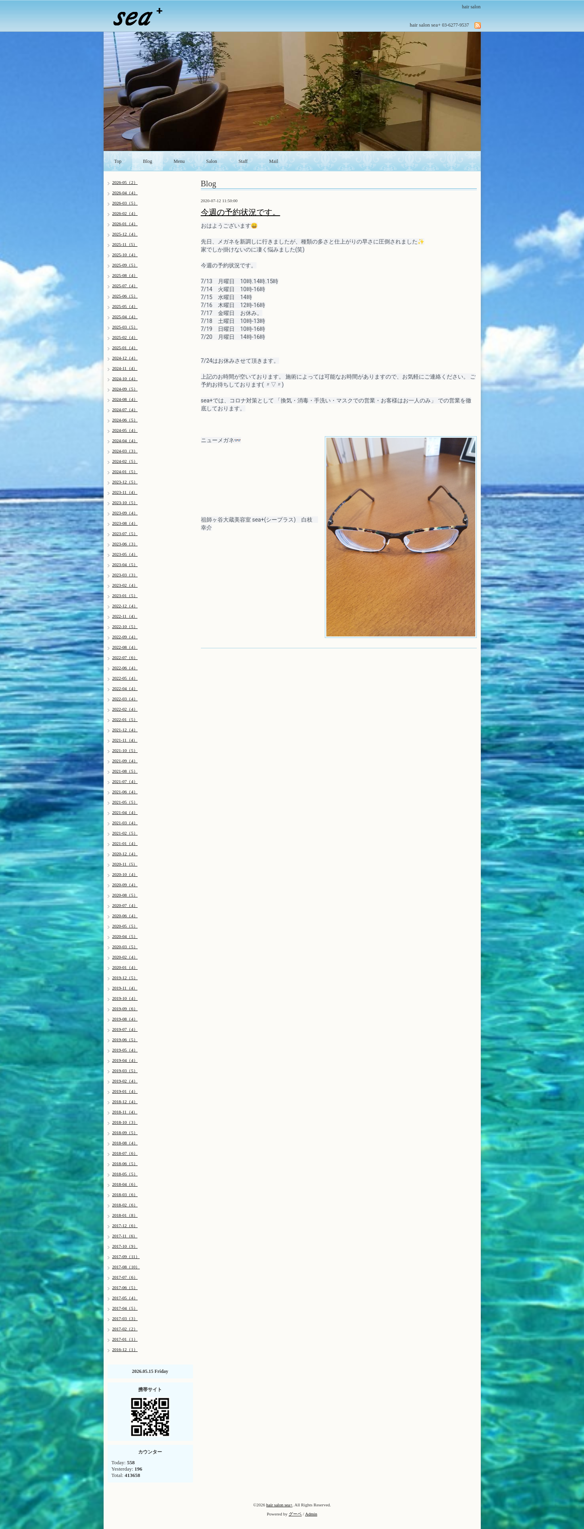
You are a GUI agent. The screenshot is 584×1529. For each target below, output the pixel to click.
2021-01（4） (125, 843)
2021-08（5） (125, 771)
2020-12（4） (125, 853)
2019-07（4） (125, 1029)
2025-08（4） (125, 275)
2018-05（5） (125, 1173)
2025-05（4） (125, 306)
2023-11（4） (125, 492)
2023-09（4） (125, 512)
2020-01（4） (125, 967)
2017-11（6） (125, 1235)
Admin (311, 1514)
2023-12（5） (125, 481)
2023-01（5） (125, 595)
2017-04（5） (125, 1308)
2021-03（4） (125, 822)
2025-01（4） (125, 347)
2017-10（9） (125, 1246)
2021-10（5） (125, 750)
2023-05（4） (125, 554)
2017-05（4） (125, 1297)
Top (118, 161)
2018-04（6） (125, 1184)
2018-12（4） (125, 1101)
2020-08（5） (125, 895)
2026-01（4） (125, 223)
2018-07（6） (125, 1153)
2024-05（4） (125, 430)
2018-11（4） (125, 1112)
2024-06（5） (125, 420)
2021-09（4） (125, 760)
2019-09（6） (125, 1008)
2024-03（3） (125, 450)
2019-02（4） (125, 1081)
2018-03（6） (125, 1194)
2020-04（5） (125, 936)
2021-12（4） (125, 729)
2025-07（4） (125, 285)
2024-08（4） (125, 399)
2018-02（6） (125, 1204)
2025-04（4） (125, 316)
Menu (179, 161)
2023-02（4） (125, 585)
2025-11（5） (125, 244)
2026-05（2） (125, 182)
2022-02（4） (125, 709)
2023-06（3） (125, 543)
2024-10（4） (125, 378)
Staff (243, 161)
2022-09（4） (125, 636)
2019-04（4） (125, 1060)
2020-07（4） (125, 905)
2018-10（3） (125, 1122)
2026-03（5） (125, 203)
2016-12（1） (125, 1349)
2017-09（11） (126, 1256)
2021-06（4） (125, 791)
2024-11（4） (125, 368)
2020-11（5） (125, 864)
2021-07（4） (125, 781)
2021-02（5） (125, 833)
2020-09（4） (125, 884)
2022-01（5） (125, 719)
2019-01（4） (125, 1091)
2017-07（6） (125, 1277)
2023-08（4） (125, 523)
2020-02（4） (125, 957)
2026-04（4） (125, 192)
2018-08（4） (125, 1142)
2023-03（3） (125, 574)
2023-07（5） (125, 533)
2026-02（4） (125, 213)
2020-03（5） (125, 946)
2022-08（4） (125, 647)
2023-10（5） (125, 502)
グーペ (295, 1514)
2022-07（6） (125, 657)
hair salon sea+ (279, 1504)
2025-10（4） (125, 254)
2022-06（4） (125, 667)
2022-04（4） (125, 688)
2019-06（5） (125, 1039)
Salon (211, 161)
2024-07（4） (125, 409)
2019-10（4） (125, 998)
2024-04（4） (125, 440)
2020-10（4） (125, 874)
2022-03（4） (125, 698)
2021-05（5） (125, 802)
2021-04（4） (125, 812)
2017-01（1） (125, 1339)
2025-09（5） (125, 265)
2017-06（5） (125, 1287)
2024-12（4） (125, 358)
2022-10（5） (125, 626)
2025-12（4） (125, 234)
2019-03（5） (125, 1070)
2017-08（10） (126, 1266)
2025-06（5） (125, 296)
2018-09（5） (125, 1132)
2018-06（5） (125, 1163)
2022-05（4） (125, 678)
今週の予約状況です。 (240, 212)
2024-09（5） (125, 389)
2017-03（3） (125, 1318)
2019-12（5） (125, 977)
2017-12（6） (125, 1225)
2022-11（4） (125, 616)
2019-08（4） (125, 1019)
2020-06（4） (125, 915)
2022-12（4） (125, 605)
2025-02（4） (125, 337)
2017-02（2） (125, 1328)
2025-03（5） (125, 327)
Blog (147, 161)
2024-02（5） (125, 461)
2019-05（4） (125, 1050)
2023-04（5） (125, 564)
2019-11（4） (125, 988)
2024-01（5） (125, 471)
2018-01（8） (125, 1215)
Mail (273, 161)
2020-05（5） (125, 926)
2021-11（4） (125, 740)
